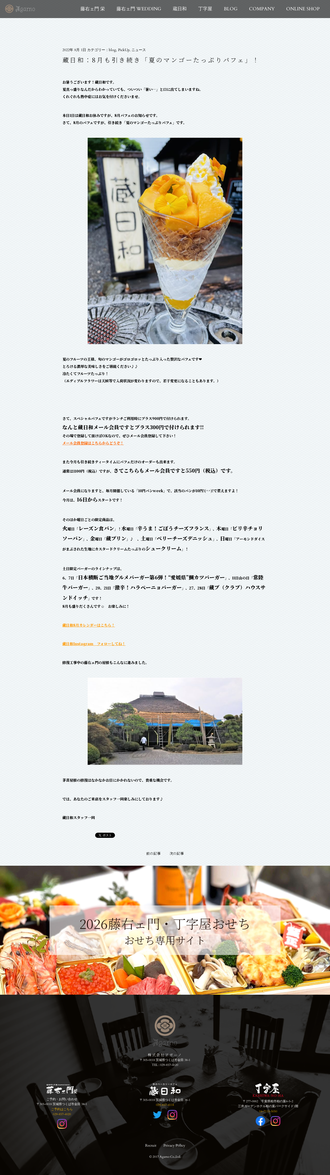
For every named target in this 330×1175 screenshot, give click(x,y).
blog (112, 49)
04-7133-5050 (268, 1111)
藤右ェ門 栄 (92, 9)
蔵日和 (180, 9)
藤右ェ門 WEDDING (139, 9)
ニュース (138, 49)
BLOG (230, 9)
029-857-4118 (165, 1105)
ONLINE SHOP (303, 9)
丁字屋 (205, 9)
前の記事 (153, 853)
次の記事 (176, 853)
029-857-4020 (169, 1065)
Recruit (150, 1145)
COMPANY (262, 9)
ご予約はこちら (62, 1109)
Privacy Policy (174, 1145)
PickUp (123, 49)
